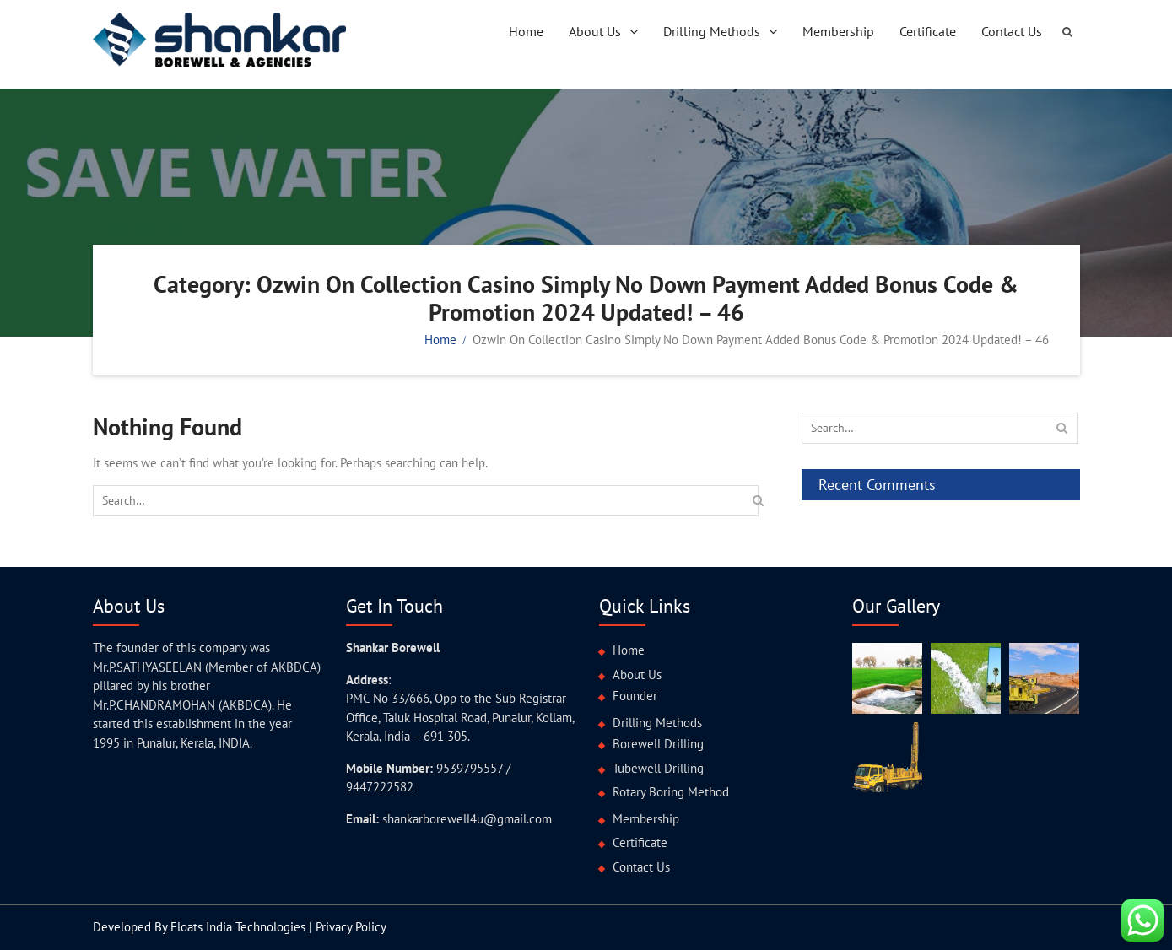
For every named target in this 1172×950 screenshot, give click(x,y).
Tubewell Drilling (658, 768)
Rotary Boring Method (671, 792)
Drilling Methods (711, 31)
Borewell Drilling (658, 744)
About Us (595, 31)
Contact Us (1011, 31)
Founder (635, 696)
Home (526, 31)
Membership (838, 31)
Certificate (927, 31)
